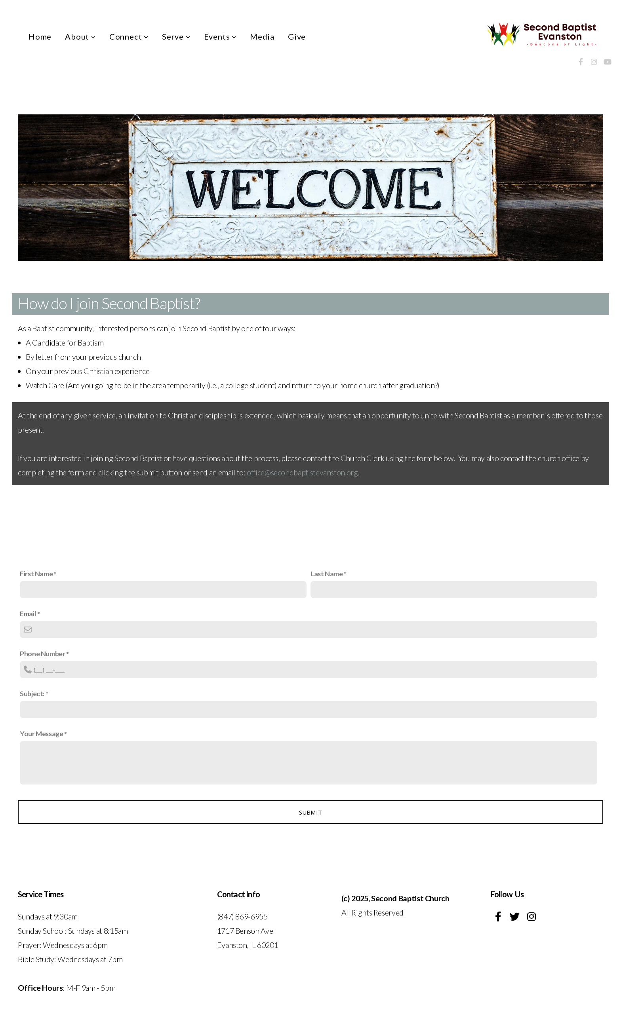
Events (220, 36)
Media (262, 36)
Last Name (326, 573)
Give (297, 36)
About (80, 36)
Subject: (32, 693)
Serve (176, 36)
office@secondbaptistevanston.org (302, 472)
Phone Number (42, 653)
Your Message (41, 733)
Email (28, 613)
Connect (129, 36)
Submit (310, 812)
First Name (36, 573)
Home (40, 36)
